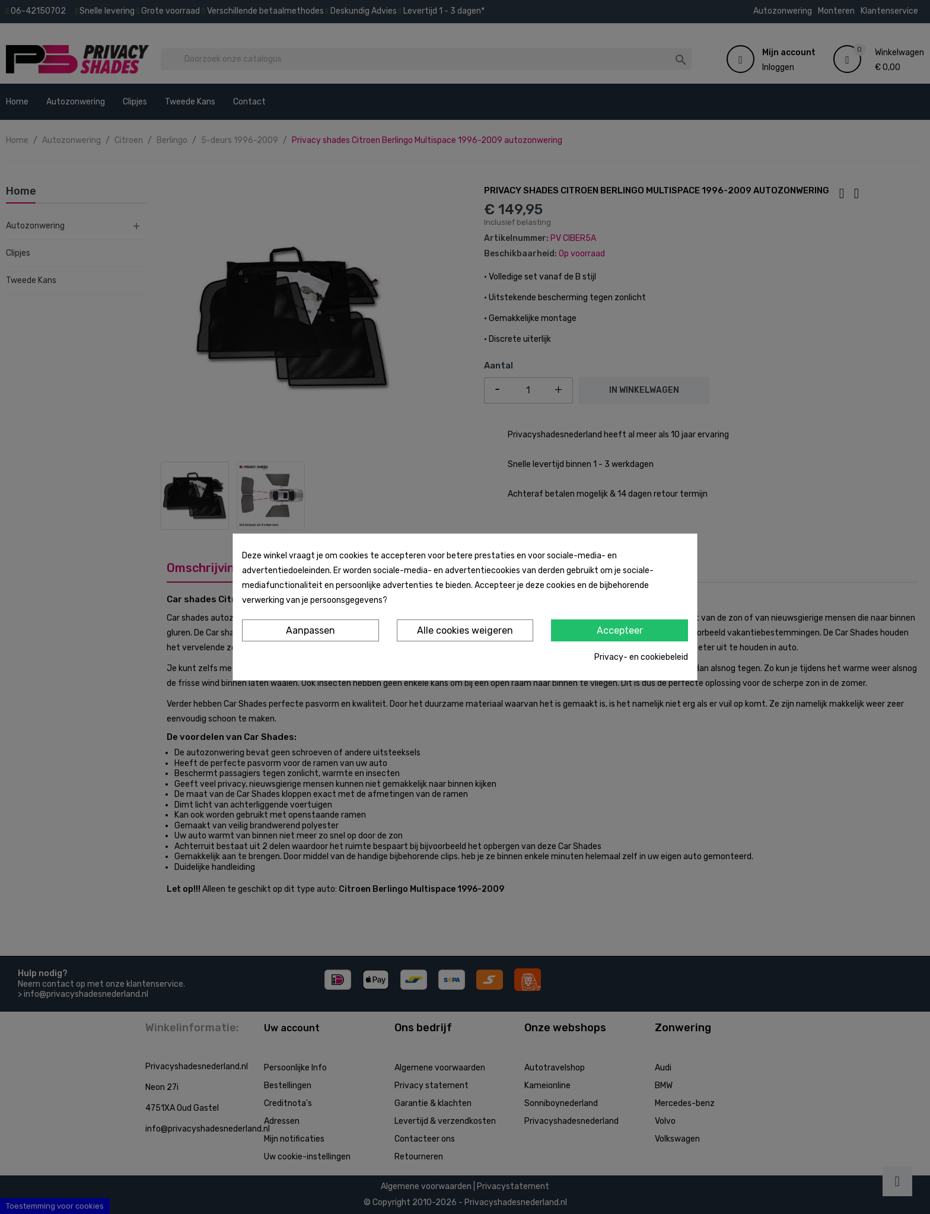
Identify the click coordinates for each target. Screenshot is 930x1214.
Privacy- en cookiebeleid (641, 657)
